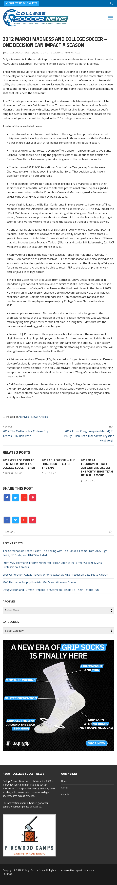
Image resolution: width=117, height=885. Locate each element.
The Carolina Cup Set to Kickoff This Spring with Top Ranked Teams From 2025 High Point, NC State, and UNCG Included (55, 553)
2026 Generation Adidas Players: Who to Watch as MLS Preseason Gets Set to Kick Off (55, 574)
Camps (65, 787)
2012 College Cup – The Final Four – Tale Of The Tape (58, 464)
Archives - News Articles (65, 52)
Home (64, 781)
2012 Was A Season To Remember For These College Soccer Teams (19, 464)
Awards (65, 794)
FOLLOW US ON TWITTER (22, 3)
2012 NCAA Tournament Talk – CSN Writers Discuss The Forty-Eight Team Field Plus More (97, 467)
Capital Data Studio (85, 870)
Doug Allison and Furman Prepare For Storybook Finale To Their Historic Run (51, 590)
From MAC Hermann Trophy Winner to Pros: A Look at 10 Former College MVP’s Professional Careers (52, 565)
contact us (35, 806)
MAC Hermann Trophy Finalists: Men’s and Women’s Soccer (39, 582)
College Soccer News (16, 52)
